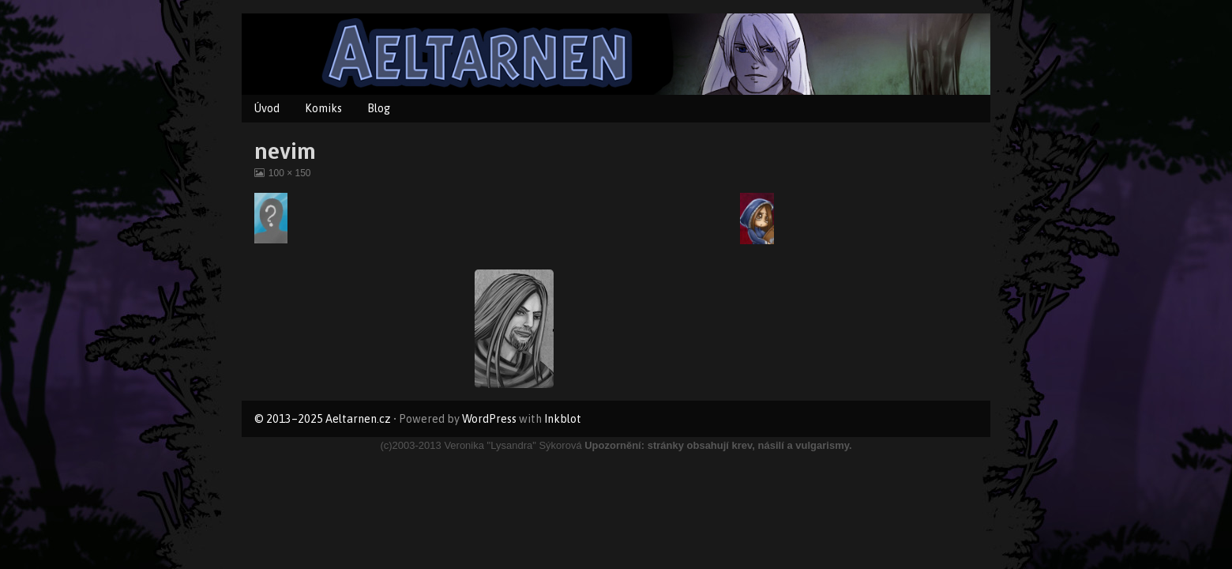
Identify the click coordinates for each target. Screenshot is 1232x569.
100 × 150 (289, 173)
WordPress (489, 419)
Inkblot (562, 419)
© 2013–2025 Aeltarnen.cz (322, 419)
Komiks (323, 108)
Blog (378, 108)
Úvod (267, 108)
